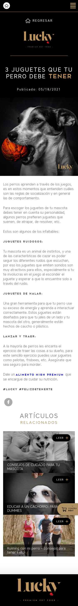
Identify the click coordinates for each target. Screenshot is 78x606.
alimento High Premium (40, 374)
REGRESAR (43, 21)
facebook (8, 402)
